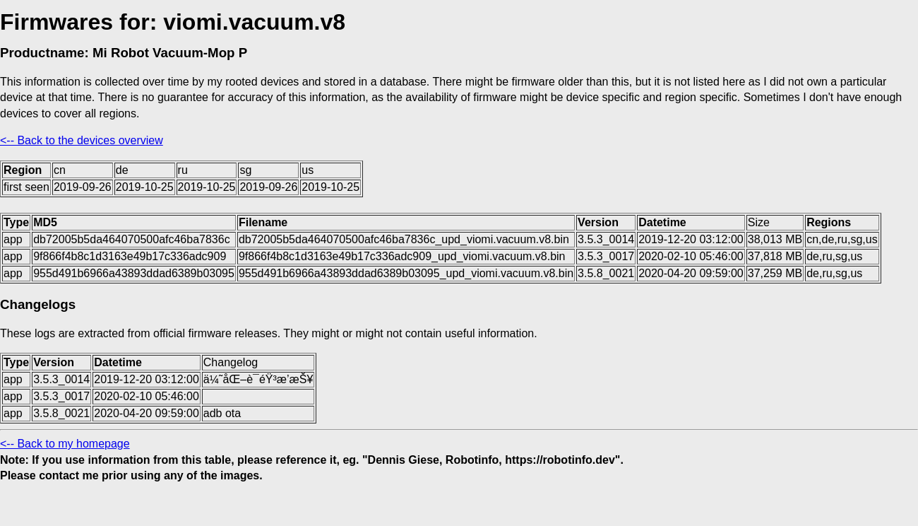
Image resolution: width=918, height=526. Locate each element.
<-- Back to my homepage (65, 444)
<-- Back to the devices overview (81, 140)
